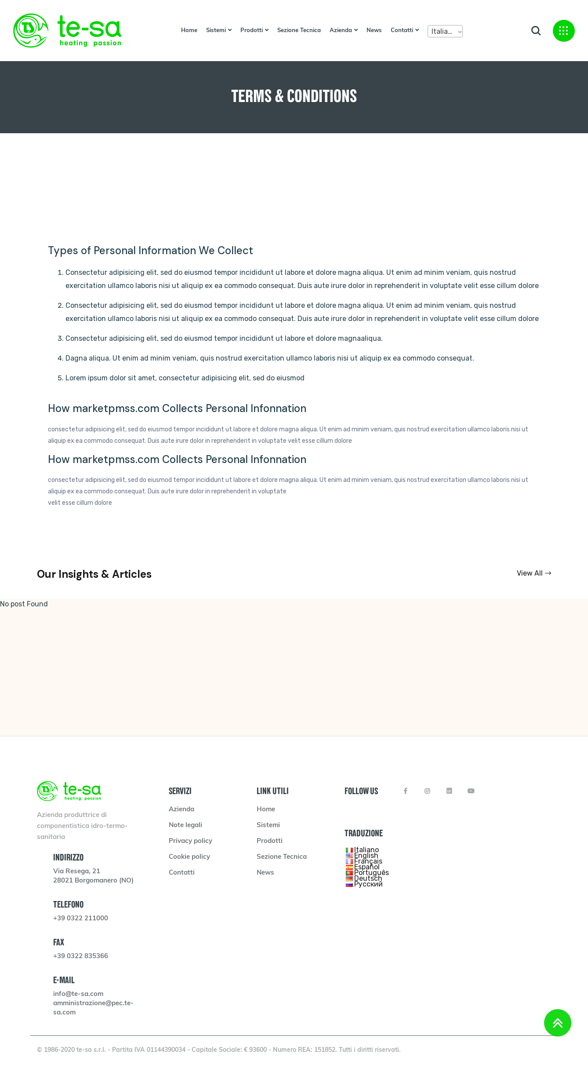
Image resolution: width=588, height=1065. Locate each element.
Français (368, 861)
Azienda (341, 30)
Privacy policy (190, 841)
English (366, 855)
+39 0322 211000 (80, 918)
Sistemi (216, 30)
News (374, 30)
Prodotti (251, 30)
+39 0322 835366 (80, 956)
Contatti (402, 30)
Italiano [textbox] (444, 31)
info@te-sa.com (78, 994)
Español (367, 867)
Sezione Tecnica (299, 30)
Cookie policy (189, 857)
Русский (368, 884)
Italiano (366, 850)
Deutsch (368, 878)
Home (189, 30)
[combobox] (445, 31)
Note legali (185, 825)
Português (371, 872)
